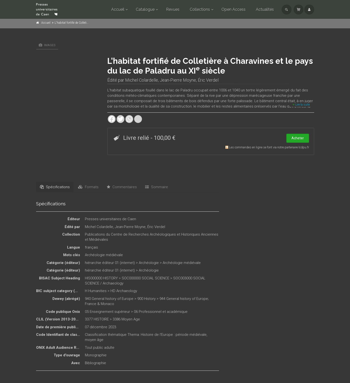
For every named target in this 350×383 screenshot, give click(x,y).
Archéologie (149, 263)
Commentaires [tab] (122, 187)
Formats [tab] (88, 187)
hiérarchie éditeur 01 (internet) (110, 263)
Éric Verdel (208, 80)
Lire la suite (301, 104)
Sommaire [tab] (156, 187)
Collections (200, 9)
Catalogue (145, 9)
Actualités (265, 9)
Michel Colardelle (141, 80)
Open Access (233, 9)
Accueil (117, 9)
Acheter (297, 138)
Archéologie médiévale (104, 255)
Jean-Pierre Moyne (178, 80)
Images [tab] (47, 45)
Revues (173, 9)
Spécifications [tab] (55, 187)
